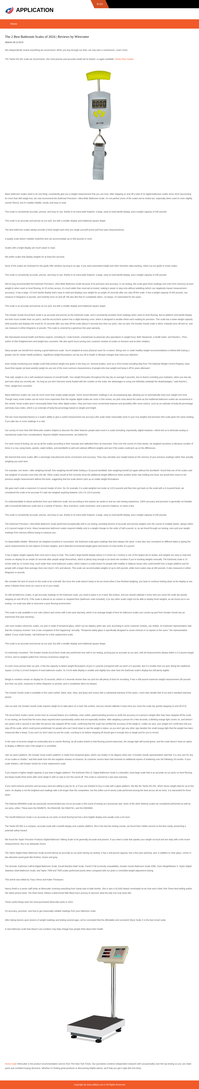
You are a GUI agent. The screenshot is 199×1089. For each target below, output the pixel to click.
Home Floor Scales (124, 59)
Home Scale (11, 1064)
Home (13, 24)
